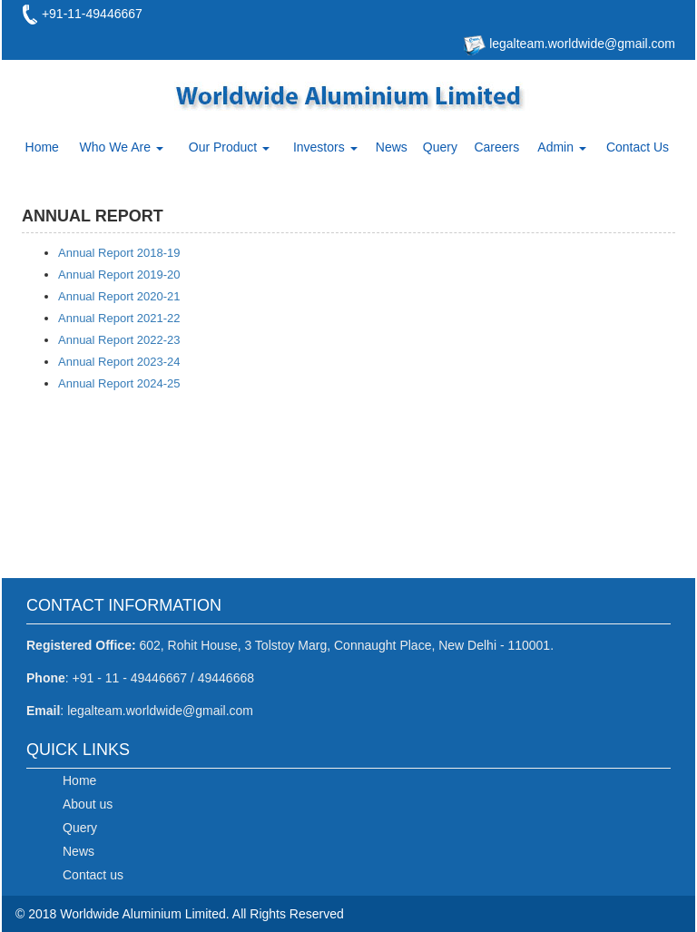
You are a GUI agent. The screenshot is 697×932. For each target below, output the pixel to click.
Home (42, 147)
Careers (496, 147)
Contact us (93, 875)
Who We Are (121, 147)
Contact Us (637, 147)
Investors (325, 147)
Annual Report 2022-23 (119, 340)
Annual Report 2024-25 (119, 383)
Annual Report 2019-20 (119, 274)
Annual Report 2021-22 (119, 318)
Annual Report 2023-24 (119, 361)
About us (88, 804)
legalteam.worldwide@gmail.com (580, 43)
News (391, 147)
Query (440, 147)
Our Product (229, 147)
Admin (561, 147)
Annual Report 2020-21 (119, 296)
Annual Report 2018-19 (119, 253)
